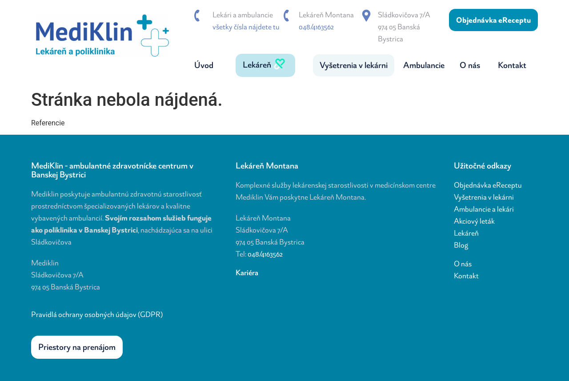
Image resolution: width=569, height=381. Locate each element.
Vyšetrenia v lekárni (484, 197)
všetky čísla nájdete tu (246, 27)
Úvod (203, 65)
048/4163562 (316, 27)
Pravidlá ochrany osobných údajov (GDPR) (97, 314)
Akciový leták (474, 221)
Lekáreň (466, 233)
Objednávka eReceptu (488, 185)
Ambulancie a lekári (484, 209)
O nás (463, 264)
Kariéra (247, 272)
